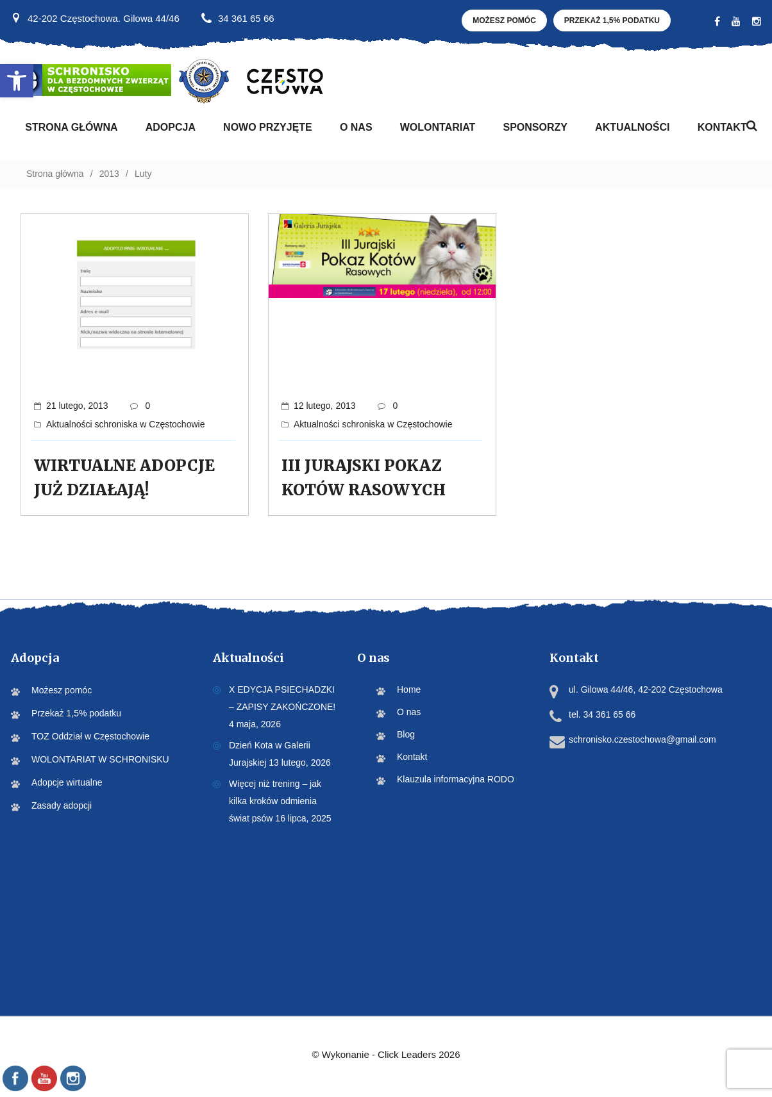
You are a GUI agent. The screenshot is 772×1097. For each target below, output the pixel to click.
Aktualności (632, 127)
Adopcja (171, 127)
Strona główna (55, 174)
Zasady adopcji (61, 805)
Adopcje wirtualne (67, 782)
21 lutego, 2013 (77, 405)
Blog (406, 734)
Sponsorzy (535, 127)
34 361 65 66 (246, 18)
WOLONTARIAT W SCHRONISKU (100, 759)
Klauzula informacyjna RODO (455, 779)
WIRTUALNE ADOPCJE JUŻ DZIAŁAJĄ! (124, 478)
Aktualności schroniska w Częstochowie (125, 424)
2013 (109, 174)
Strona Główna (71, 127)
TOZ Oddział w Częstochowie (90, 736)
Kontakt (722, 127)
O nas (356, 127)
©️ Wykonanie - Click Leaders (386, 1054)
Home (409, 689)
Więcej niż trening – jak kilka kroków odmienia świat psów (275, 801)
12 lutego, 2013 (325, 405)
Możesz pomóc (504, 20)
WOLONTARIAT (438, 127)
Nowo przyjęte (267, 127)
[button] (16, 80)
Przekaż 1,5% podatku (612, 20)
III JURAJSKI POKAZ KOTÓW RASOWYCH (363, 478)
